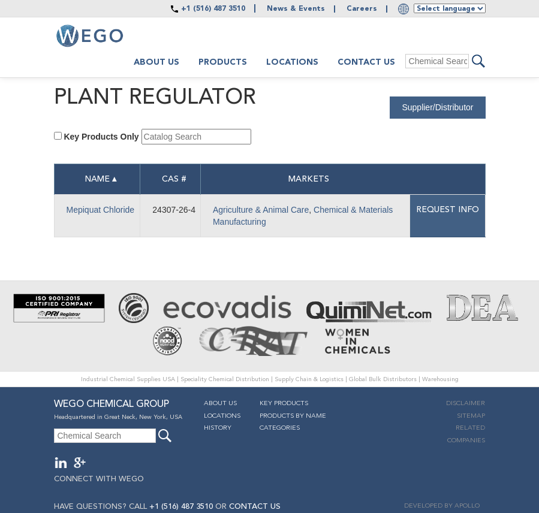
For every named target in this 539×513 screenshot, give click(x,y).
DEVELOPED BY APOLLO (442, 506)
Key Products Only (101, 136)
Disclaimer (465, 403)
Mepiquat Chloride (101, 210)
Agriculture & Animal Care (261, 210)
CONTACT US (255, 507)
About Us (220, 403)
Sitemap (471, 416)
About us (156, 62)
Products (222, 62)
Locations (292, 62)
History (217, 428)
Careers (362, 9)
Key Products (284, 403)
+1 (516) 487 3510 (213, 9)
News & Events (296, 9)
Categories (280, 428)
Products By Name (293, 416)
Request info (447, 210)
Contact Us (366, 62)
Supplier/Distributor (437, 107)
